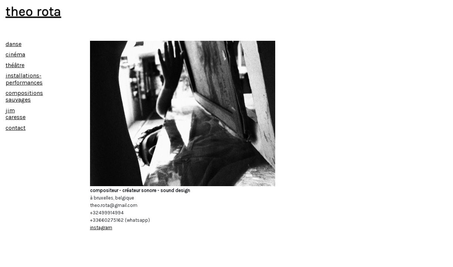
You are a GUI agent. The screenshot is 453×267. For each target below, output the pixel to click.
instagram (101, 227)
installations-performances (24, 79)
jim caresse (16, 114)
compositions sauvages (24, 96)
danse (13, 43)
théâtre (15, 65)
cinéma (15, 54)
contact (16, 127)
